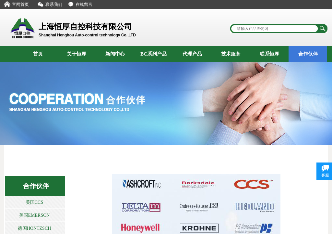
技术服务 (231, 54)
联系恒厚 (269, 54)
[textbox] (274, 29)
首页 (38, 54)
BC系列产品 (153, 54)
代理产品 (192, 54)
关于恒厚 (76, 54)
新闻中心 (115, 54)
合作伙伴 (308, 54)
